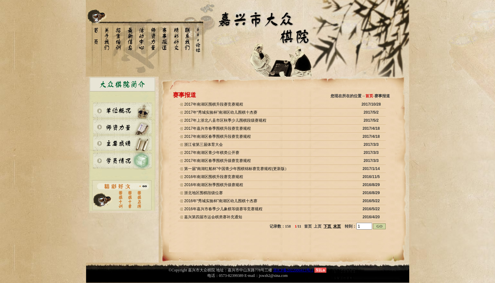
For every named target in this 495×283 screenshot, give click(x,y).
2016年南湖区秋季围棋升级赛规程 (213, 185)
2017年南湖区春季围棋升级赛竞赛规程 (217, 160)
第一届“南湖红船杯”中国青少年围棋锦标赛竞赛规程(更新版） (236, 168)
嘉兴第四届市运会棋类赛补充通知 (213, 217)
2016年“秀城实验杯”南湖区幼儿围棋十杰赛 (220, 201)
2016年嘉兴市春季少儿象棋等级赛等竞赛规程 (223, 209)
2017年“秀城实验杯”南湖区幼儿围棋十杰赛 (220, 112)
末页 (337, 226)
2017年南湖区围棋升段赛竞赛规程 (213, 104)
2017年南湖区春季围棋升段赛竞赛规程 (217, 136)
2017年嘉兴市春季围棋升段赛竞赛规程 (217, 128)
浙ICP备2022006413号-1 (293, 270)
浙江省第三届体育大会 (203, 144)
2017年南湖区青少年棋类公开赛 (211, 152)
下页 (327, 226)
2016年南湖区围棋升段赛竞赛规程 (213, 177)
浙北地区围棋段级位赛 (203, 193)
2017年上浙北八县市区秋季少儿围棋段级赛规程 (225, 120)
